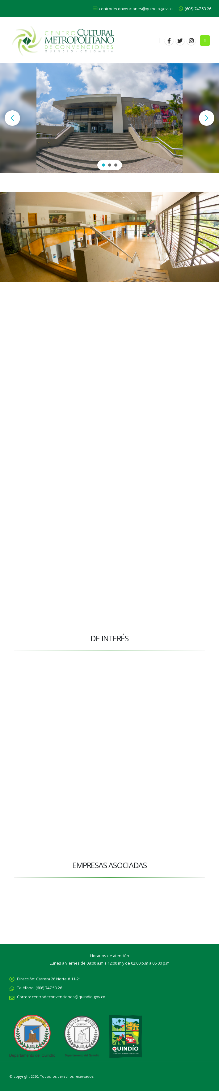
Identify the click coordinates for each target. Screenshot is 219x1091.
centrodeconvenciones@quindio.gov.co (133, 8)
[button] (12, 118)
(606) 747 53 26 (195, 8)
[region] (109, 118)
